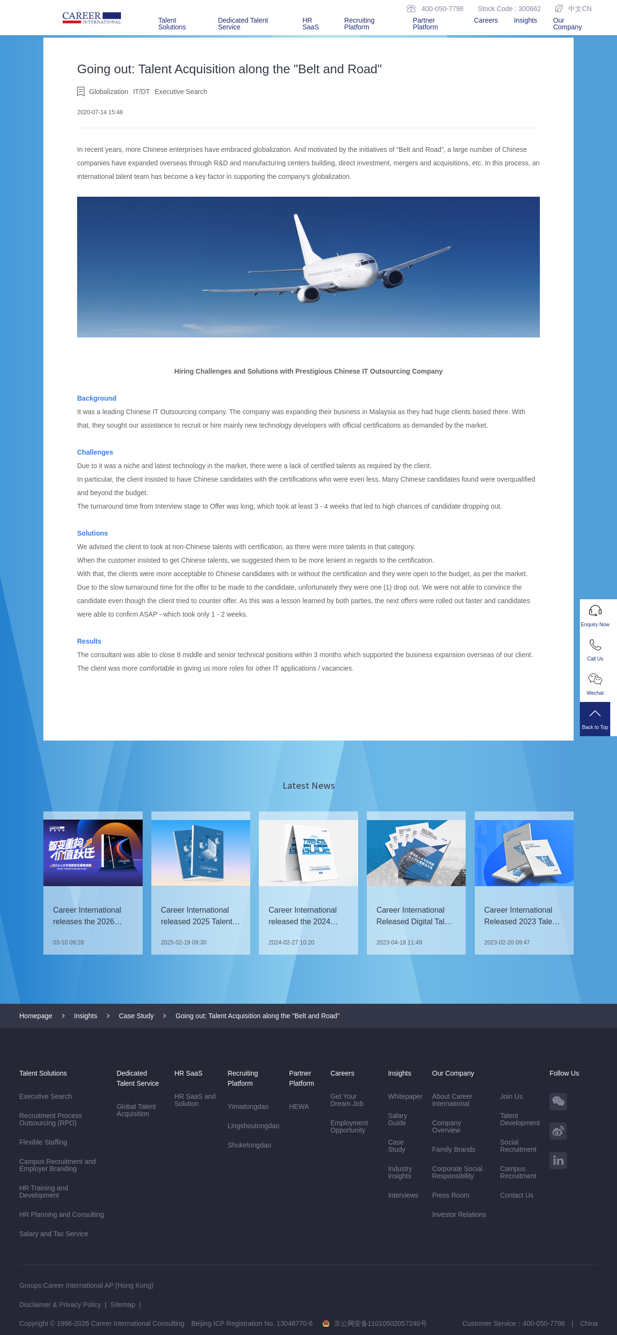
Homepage (36, 1015)
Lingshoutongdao (253, 1125)
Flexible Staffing (43, 1142)
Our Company (567, 23)
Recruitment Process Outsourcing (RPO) (51, 1119)
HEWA (299, 1106)
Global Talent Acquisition (136, 1109)
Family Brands (453, 1149)
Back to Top (598, 724)
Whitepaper (405, 1096)
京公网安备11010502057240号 (380, 1323)
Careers (486, 20)
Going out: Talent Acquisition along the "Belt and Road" (257, 1015)
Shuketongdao (249, 1144)
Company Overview (446, 1126)
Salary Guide (397, 1118)
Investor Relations (459, 1214)
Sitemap (122, 1304)
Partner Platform (425, 23)
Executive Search (45, 1096)
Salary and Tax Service (53, 1233)
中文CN (573, 8)
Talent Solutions (172, 23)
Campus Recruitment (518, 1171)
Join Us (511, 1096)
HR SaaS (310, 23)
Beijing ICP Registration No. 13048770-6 (252, 1323)
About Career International (452, 1099)
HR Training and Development (43, 1191)
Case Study (136, 1015)
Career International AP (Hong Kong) (98, 1285)
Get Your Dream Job (346, 1099)
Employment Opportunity (349, 1126)
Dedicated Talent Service (243, 23)
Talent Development (520, 1118)
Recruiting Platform (359, 23)
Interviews (403, 1195)
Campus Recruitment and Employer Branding (57, 1164)
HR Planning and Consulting (61, 1214)
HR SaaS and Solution (195, 1099)
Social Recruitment (518, 1145)
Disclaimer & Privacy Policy (60, 1304)
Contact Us (517, 1195)
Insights (525, 20)
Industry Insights (400, 1171)
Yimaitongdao (248, 1106)
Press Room (450, 1195)
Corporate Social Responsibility (457, 1171)
